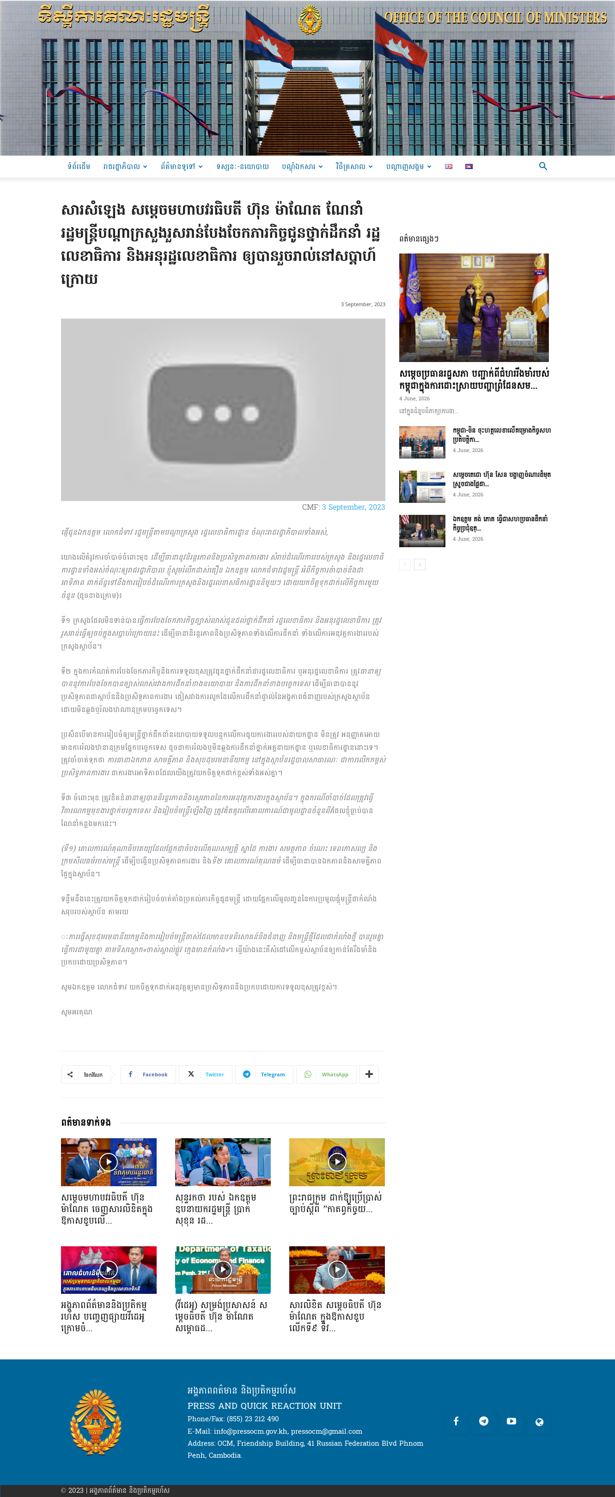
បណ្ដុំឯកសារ (302, 166)
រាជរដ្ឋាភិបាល (125, 166)
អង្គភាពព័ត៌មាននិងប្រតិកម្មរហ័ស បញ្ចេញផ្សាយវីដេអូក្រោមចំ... (104, 1317)
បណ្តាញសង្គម (409, 166)
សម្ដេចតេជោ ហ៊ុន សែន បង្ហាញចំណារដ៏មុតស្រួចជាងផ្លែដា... (502, 479)
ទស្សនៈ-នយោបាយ (242, 166)
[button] (543, 167)
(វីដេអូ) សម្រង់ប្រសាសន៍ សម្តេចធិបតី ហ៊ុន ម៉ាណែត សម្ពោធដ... (221, 1317)
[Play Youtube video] (223, 410)
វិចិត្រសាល (354, 166)
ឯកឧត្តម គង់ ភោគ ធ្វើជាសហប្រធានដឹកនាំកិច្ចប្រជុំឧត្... (500, 523)
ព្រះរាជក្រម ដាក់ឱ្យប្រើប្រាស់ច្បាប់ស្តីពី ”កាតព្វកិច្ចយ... (335, 1203)
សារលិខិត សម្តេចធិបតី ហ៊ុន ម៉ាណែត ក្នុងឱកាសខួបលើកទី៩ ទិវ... (335, 1317)
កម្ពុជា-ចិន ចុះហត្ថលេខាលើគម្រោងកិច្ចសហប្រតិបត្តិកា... (502, 435)
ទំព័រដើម (79, 166)
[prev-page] (405, 564)
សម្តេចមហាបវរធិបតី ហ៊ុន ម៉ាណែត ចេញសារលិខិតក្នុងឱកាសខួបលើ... (107, 1209)
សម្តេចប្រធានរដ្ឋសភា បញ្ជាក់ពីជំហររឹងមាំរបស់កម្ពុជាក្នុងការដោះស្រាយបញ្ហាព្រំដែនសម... (474, 380)
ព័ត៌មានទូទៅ (182, 166)
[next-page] (420, 564)
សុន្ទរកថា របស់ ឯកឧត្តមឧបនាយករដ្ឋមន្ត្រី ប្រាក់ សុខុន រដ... (215, 1209)
